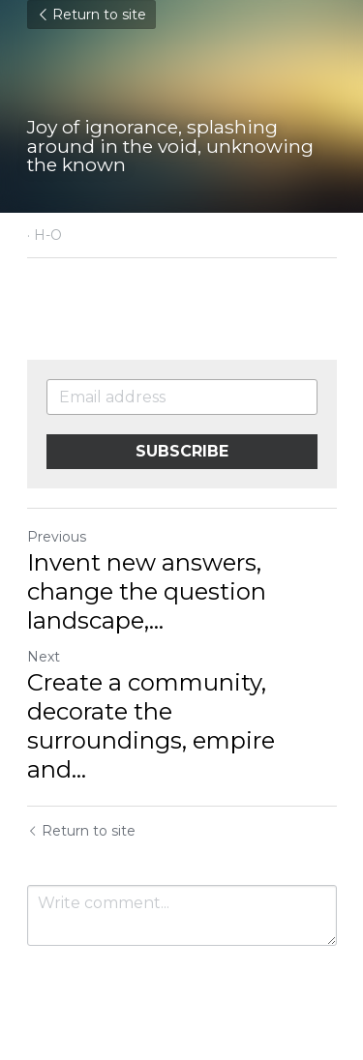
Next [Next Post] (43, 656)
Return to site (91, 14)
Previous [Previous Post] (56, 536)
